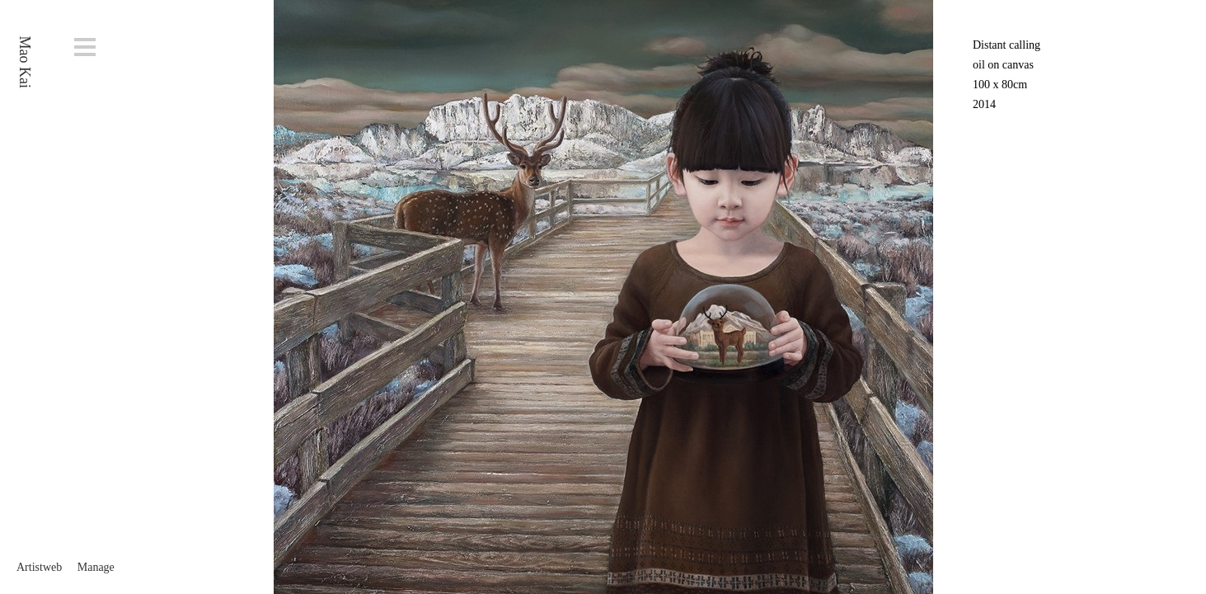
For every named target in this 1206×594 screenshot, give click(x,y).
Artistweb (39, 567)
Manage (96, 567)
